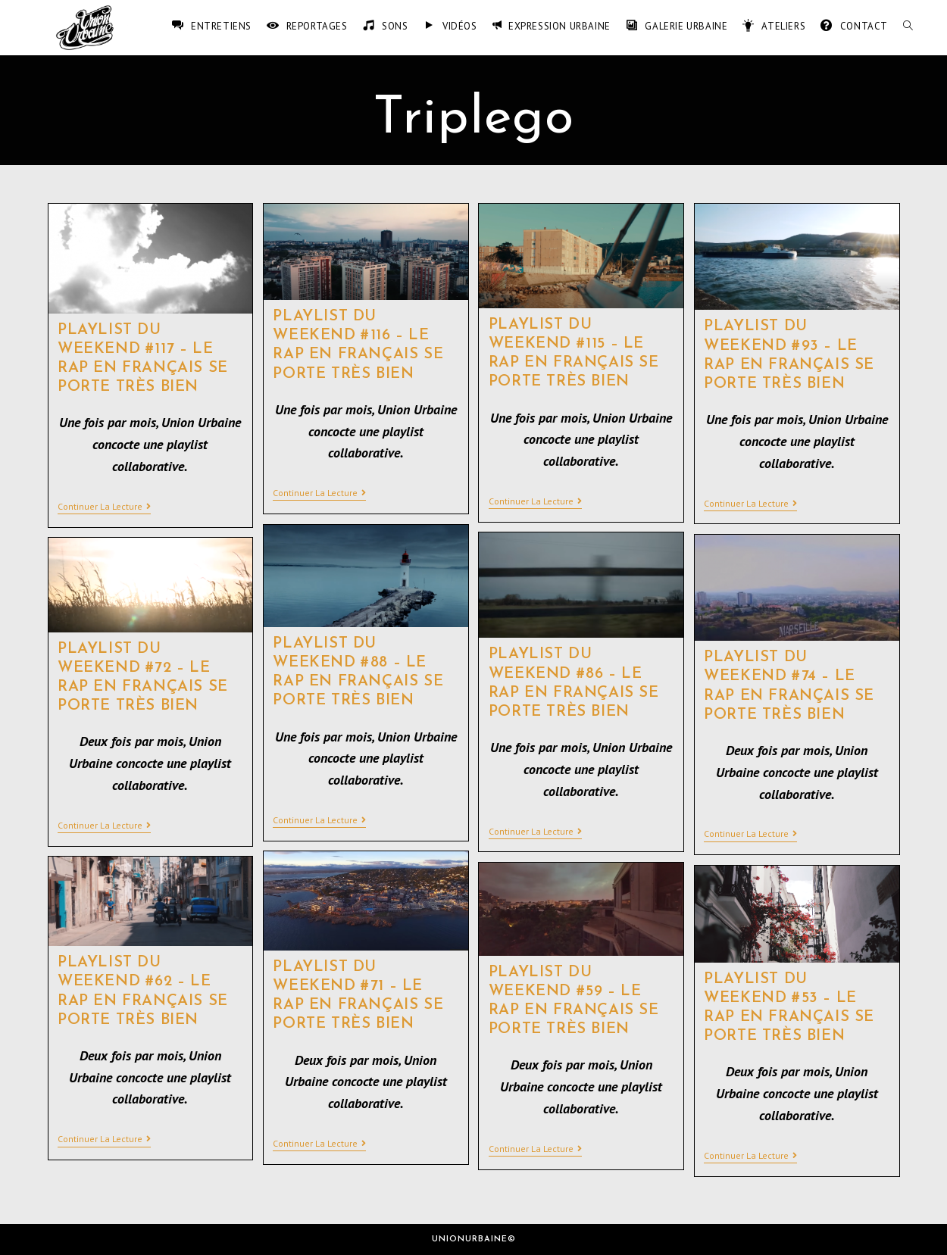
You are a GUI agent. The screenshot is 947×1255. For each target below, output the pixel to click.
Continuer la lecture (104, 506)
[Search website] (907, 26)
